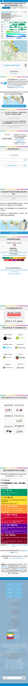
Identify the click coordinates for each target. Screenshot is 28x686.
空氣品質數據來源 (14, 642)
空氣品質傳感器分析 (14, 636)
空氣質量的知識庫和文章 (14, 633)
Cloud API (20, 389)
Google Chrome (8, 379)
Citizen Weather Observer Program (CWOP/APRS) (14, 675)
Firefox (20, 379)
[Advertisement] (14, 143)
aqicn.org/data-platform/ (14, 296)
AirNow (17, 498)
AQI (8, 11)
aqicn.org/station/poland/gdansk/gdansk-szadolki (14, 277)
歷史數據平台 (14, 649)
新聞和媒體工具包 (14, 627)
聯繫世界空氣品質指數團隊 (14, 625)
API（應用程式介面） (14, 647)
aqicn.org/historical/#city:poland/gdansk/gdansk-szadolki (14, 274)
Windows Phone (8, 369)
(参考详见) (14, 535)
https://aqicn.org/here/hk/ (14, 118)
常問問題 (14, 639)
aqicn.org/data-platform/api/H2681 (20, 162)
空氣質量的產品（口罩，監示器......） (14, 646)
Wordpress (8, 389)
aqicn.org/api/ (21, 166)
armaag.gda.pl (12, 86)
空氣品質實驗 (14, 634)
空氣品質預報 (14, 644)
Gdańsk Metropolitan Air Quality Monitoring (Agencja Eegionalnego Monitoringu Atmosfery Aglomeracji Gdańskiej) (14, 678)
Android (20, 359)
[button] (15, 50)
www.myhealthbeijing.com (17, 580)
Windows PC (20, 369)
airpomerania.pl (18, 87)
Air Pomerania (14, 681)
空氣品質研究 (13, 630)
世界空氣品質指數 (5, 589)
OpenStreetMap (20, 60)
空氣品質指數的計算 (14, 643)
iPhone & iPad (8, 359)
